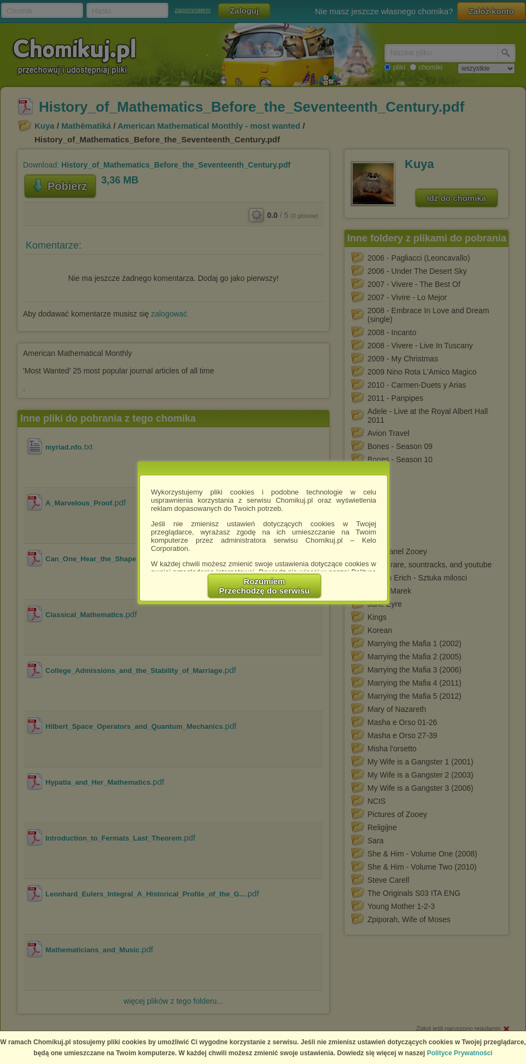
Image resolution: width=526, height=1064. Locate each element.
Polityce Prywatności (460, 1053)
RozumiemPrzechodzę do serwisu (264, 586)
